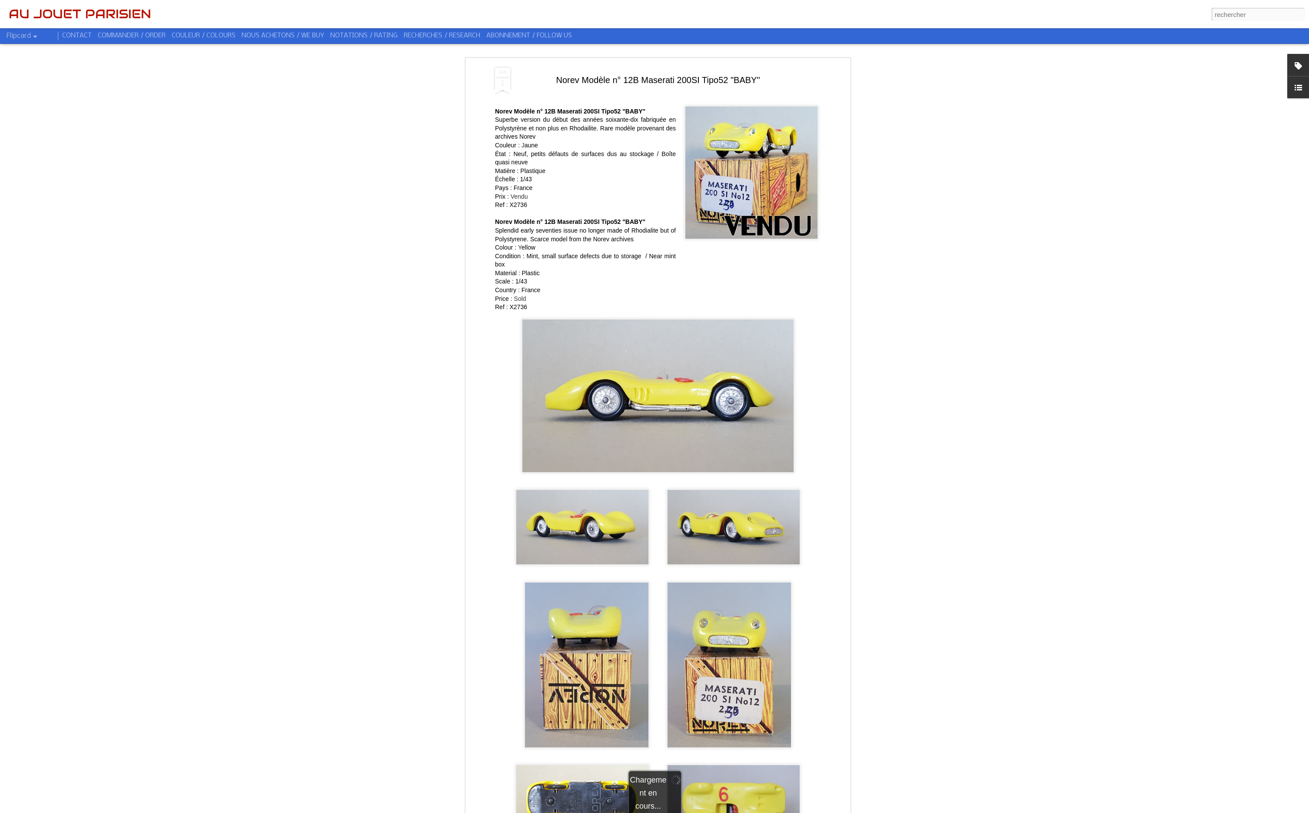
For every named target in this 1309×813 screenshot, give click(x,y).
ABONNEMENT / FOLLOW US (529, 35)
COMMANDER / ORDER (132, 35)
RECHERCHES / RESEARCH (442, 35)
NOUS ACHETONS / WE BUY (283, 35)
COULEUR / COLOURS (204, 35)
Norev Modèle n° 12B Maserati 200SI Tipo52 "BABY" (658, 80)
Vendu (519, 196)
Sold (520, 298)
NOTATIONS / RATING (364, 35)
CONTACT (77, 35)
